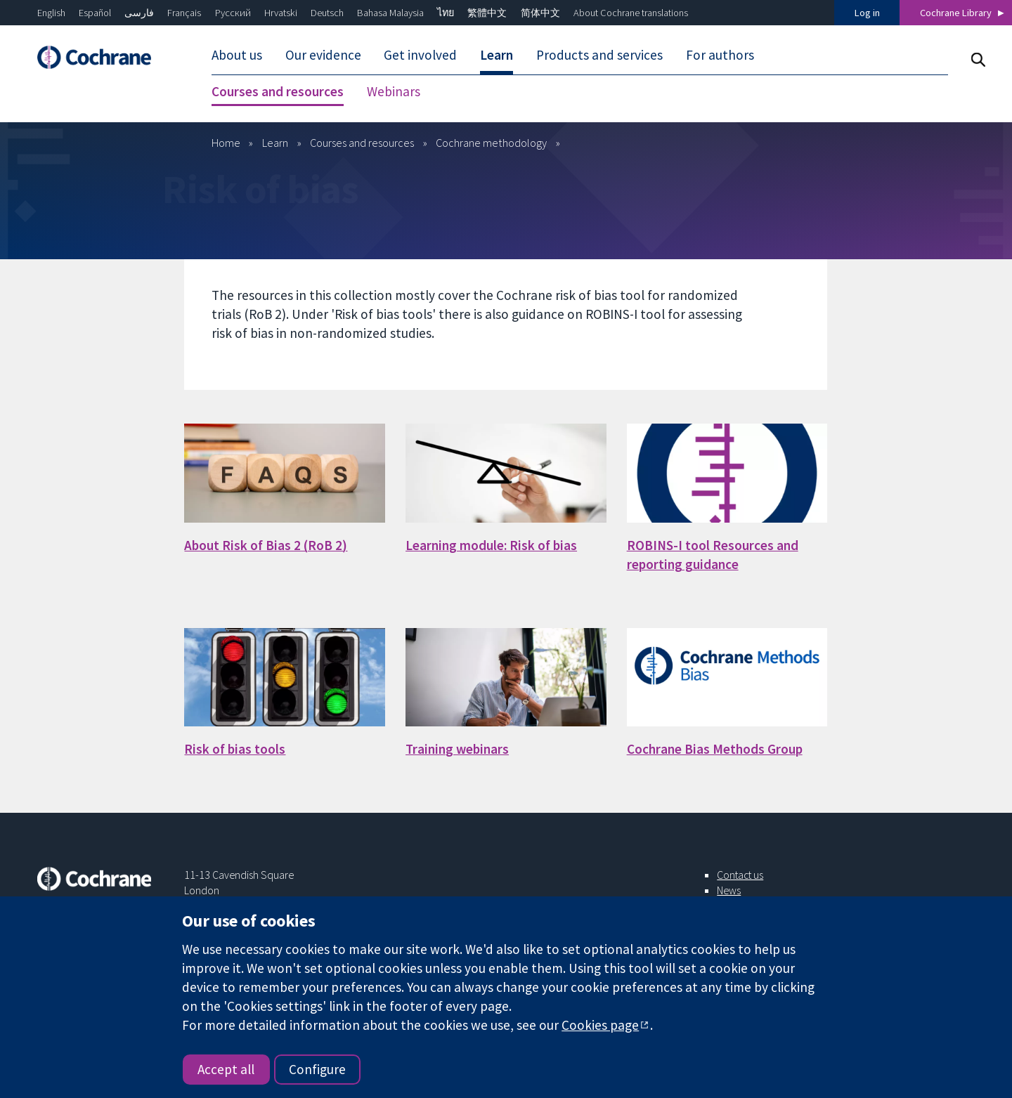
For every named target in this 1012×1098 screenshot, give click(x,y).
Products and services (599, 54)
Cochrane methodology (491, 143)
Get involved (420, 54)
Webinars (393, 91)
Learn (496, 54)
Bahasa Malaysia (390, 12)
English (51, 12)
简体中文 (540, 12)
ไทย (445, 12)
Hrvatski (280, 12)
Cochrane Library (956, 12)
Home (226, 143)
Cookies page (600, 1025)
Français (184, 12)
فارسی (139, 12)
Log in (867, 12)
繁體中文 (487, 12)
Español (95, 12)
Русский (233, 12)
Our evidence (323, 54)
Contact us (740, 875)
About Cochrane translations (630, 12)
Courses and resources (278, 91)
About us (237, 54)
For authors (720, 54)
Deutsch (327, 12)
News (729, 890)
